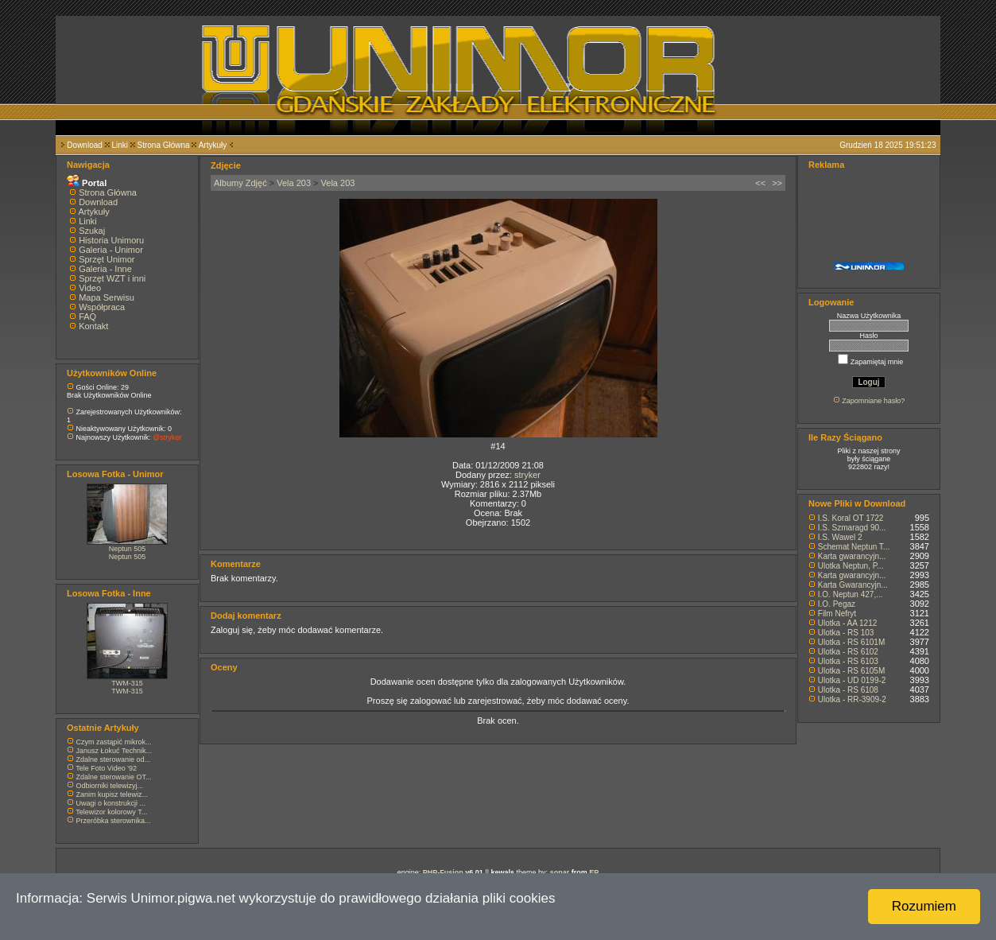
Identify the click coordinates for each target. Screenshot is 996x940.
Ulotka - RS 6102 (848, 651)
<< (760, 183)
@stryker (167, 437)
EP (594, 872)
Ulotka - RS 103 (846, 632)
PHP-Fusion (443, 872)
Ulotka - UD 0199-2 (852, 680)
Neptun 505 (127, 549)
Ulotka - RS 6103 (848, 661)
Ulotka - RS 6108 (848, 690)
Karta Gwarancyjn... (853, 585)
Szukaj (92, 230)
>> (777, 183)
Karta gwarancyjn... (852, 556)
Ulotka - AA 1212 (848, 623)
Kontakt (93, 326)
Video (90, 288)
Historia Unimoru (111, 240)
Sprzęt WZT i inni (112, 278)
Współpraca (102, 307)
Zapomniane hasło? (873, 401)
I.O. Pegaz (836, 604)
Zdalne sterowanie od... (113, 759)
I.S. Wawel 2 (840, 537)
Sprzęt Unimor (106, 259)
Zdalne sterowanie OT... (114, 777)
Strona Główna (164, 145)
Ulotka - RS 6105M (851, 670)
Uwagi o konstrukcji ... (111, 803)
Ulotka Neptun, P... (851, 565)
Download (84, 145)
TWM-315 (127, 683)
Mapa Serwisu (106, 297)
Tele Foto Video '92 (106, 768)
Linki (119, 145)
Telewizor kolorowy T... (111, 812)
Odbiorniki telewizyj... (110, 786)
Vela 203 (294, 183)
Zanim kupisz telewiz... (112, 794)
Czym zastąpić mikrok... (114, 742)
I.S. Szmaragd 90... (852, 527)
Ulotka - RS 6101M (851, 642)
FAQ (87, 316)
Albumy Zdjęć (240, 183)
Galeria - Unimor (111, 249)
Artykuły (213, 145)
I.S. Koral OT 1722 (851, 518)
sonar (560, 872)
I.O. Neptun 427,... (850, 594)
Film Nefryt (837, 613)
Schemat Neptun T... (853, 546)
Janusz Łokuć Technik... (114, 751)
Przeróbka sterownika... (113, 821)
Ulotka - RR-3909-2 (852, 699)
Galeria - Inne (105, 269)
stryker (527, 475)
